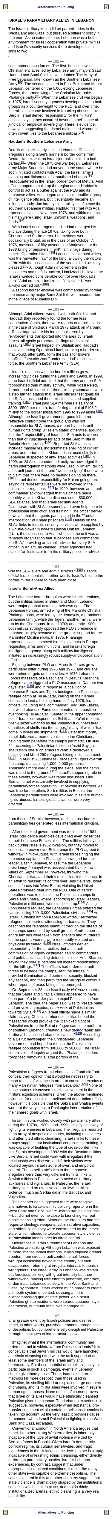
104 (48, 442)
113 (53, 771)
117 (36, 965)
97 (21, 220)
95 (23, 162)
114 (81, 902)
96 (90, 175)
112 (11, 758)
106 (11, 478)
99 (25, 265)
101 (27, 344)
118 (37, 1010)
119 (78, 1033)
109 (79, 569)
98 (52, 252)
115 (89, 911)
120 (84, 1083)
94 (81, 131)
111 (63, 731)
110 (30, 686)
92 (20, 82)
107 (50, 487)
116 (47, 943)
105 (87, 456)
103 (99, 411)
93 (37, 95)
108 (68, 519)
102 (27, 402)
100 (45, 283)
